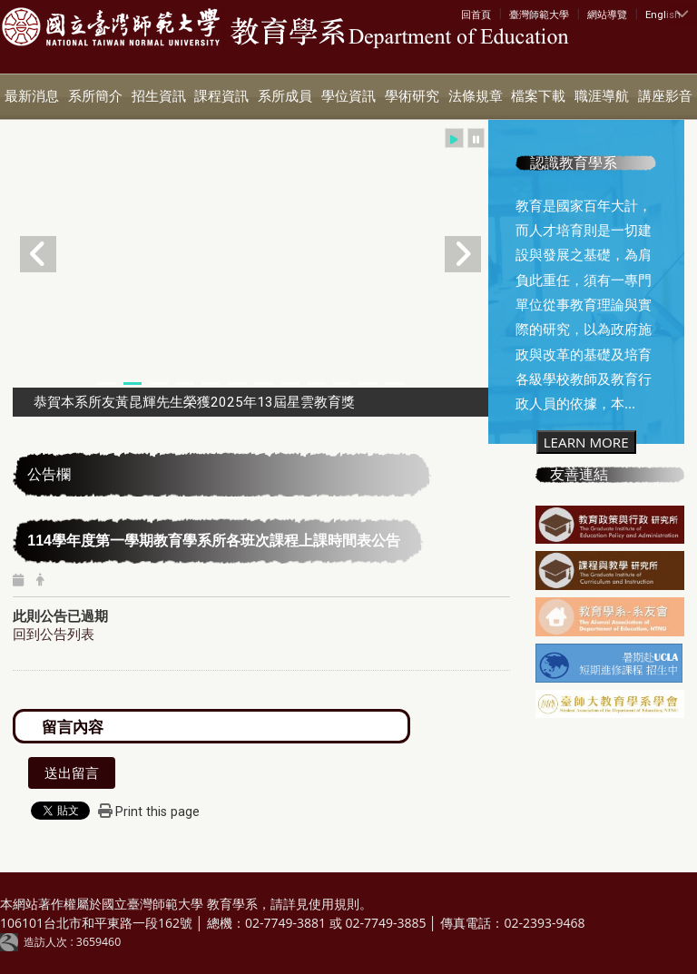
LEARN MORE (586, 442)
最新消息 (32, 96)
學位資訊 (348, 96)
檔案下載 (538, 96)
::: (465, 13)
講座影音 (665, 96)
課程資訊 (221, 96)
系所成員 (285, 96)
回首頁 (476, 14)
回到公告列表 (53, 634)
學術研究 (412, 96)
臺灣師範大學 (539, 14)
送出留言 (71, 772)
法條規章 (475, 96)
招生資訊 (159, 96)
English (663, 14)
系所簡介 (95, 96)
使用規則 (334, 903)
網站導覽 (607, 14)
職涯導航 (601, 96)
